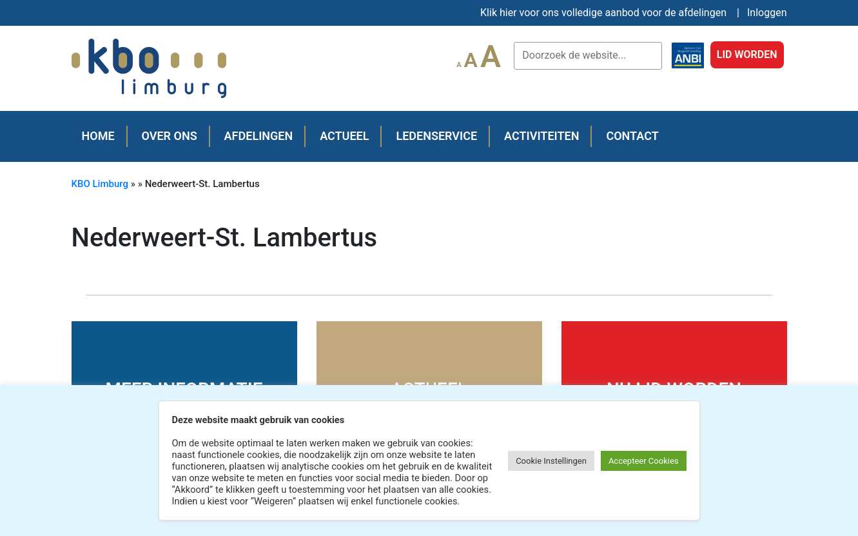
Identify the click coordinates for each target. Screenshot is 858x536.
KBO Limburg (100, 184)
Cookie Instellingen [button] (551, 461)
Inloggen (767, 12)
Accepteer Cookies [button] (644, 461)
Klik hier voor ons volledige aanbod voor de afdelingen (603, 12)
